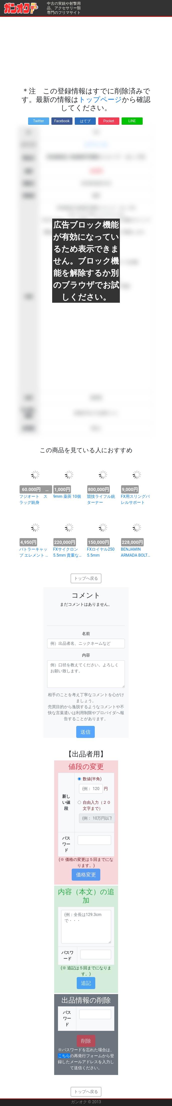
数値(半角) (92, 778)
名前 (86, 633)
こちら (64, 1055)
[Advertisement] (86, 52)
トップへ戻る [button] (86, 578)
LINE (132, 121)
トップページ (100, 99)
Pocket (108, 121)
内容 (86, 655)
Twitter (38, 121)
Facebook (62, 121)
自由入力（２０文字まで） (97, 805)
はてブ (85, 121)
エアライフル (96, 144)
